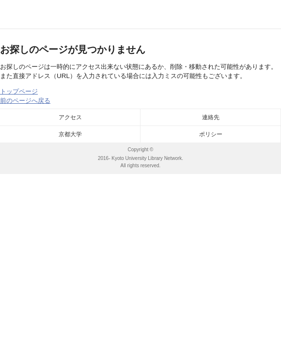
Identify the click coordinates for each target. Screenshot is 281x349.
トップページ (19, 91)
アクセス (70, 117)
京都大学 (70, 134)
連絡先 (210, 117)
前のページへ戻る (25, 100)
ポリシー (210, 134)
